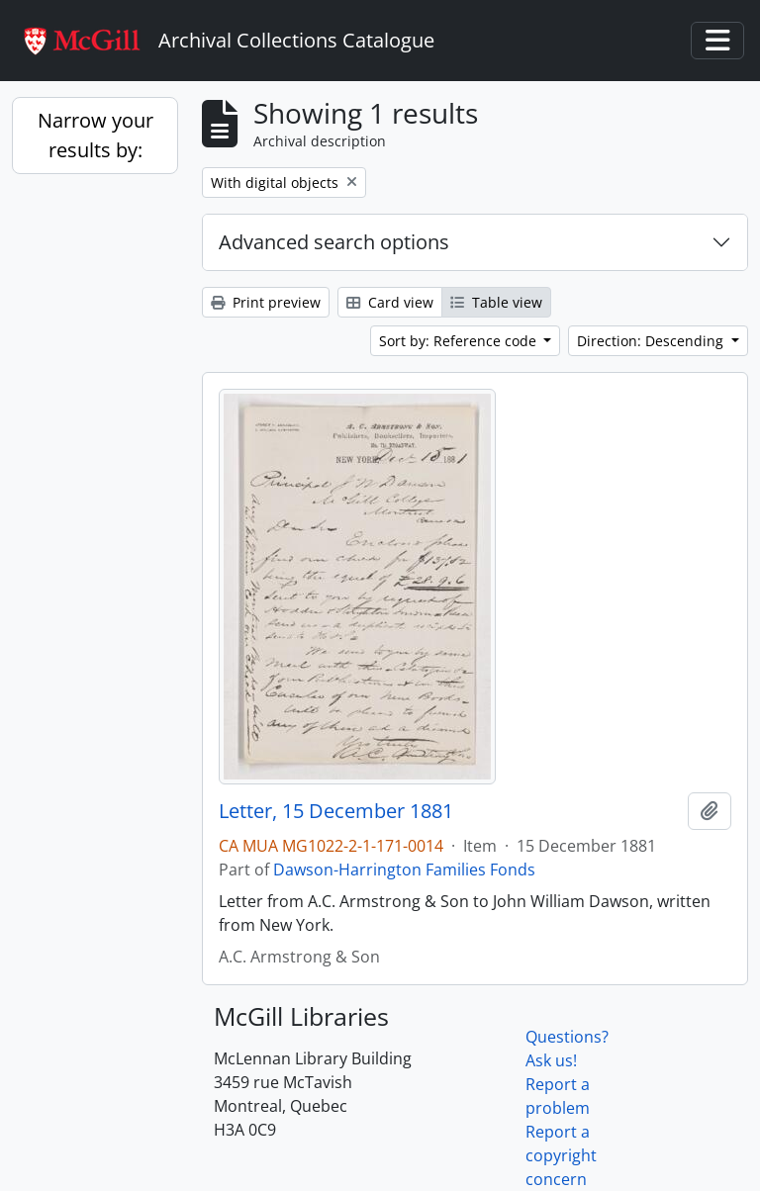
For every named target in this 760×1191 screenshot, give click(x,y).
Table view (496, 302)
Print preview (266, 302)
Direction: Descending (652, 340)
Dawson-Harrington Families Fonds (404, 869)
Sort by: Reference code (459, 340)
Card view (389, 302)
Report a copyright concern (561, 1155)
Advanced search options (334, 242)
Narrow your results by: (95, 135)
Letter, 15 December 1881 (336, 811)
